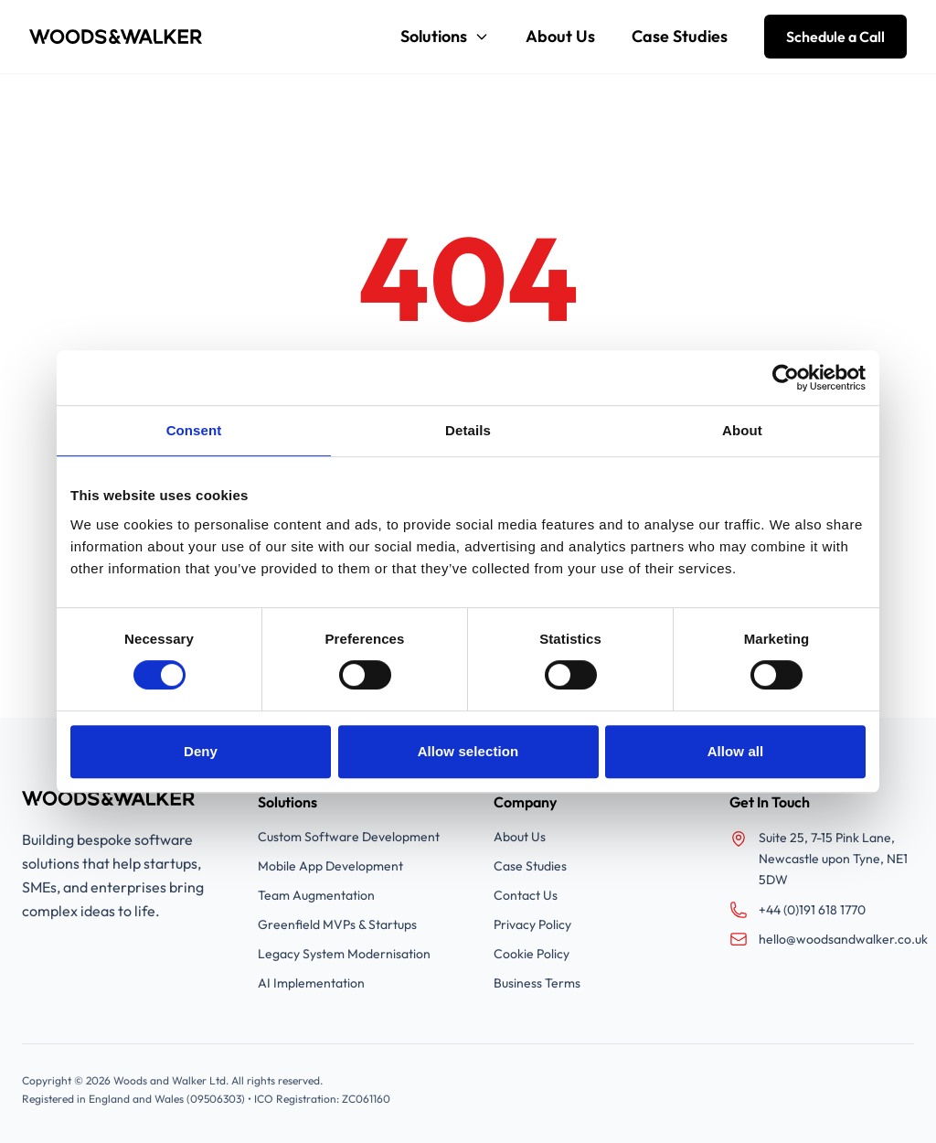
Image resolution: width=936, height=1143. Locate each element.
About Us (560, 36)
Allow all (735, 751)
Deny (201, 751)
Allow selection (468, 751)
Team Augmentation (316, 895)
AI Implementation (311, 983)
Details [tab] (468, 430)
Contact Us (526, 895)
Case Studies (680, 36)
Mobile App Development (330, 866)
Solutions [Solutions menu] (444, 36)
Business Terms (537, 983)
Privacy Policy (532, 924)
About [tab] (742, 430)
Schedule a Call (835, 36)
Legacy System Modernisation (344, 953)
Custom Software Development (349, 836)
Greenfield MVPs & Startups (337, 924)
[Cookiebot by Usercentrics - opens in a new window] (786, 377)
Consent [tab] (194, 430)
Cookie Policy (531, 953)
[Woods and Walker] (116, 36)
